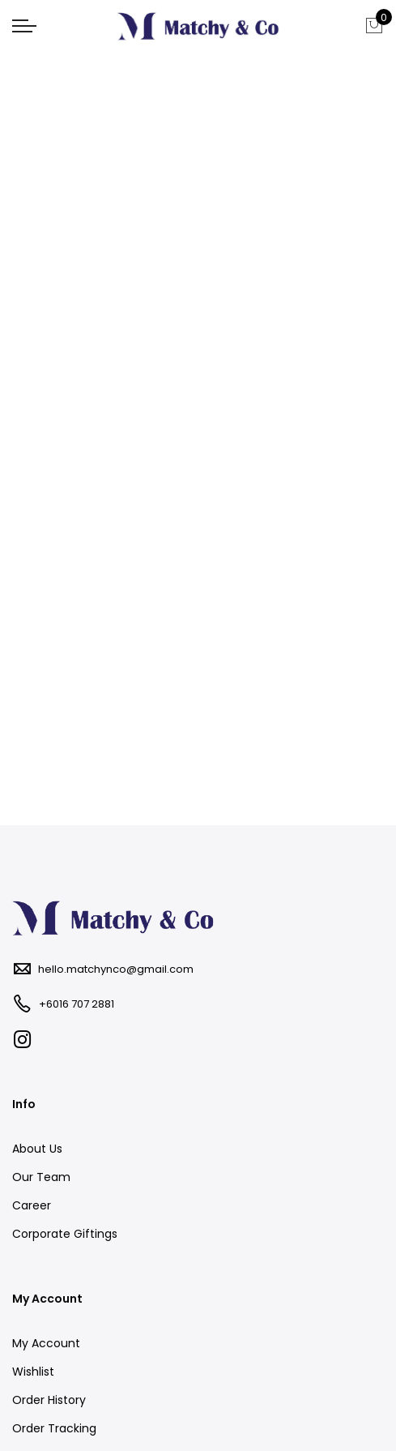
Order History (49, 1400)
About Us (37, 1149)
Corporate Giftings (64, 1234)
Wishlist (33, 1371)
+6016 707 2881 (76, 1004)
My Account (46, 1343)
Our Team (41, 1177)
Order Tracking (54, 1428)
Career (31, 1205)
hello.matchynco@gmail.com (116, 969)
